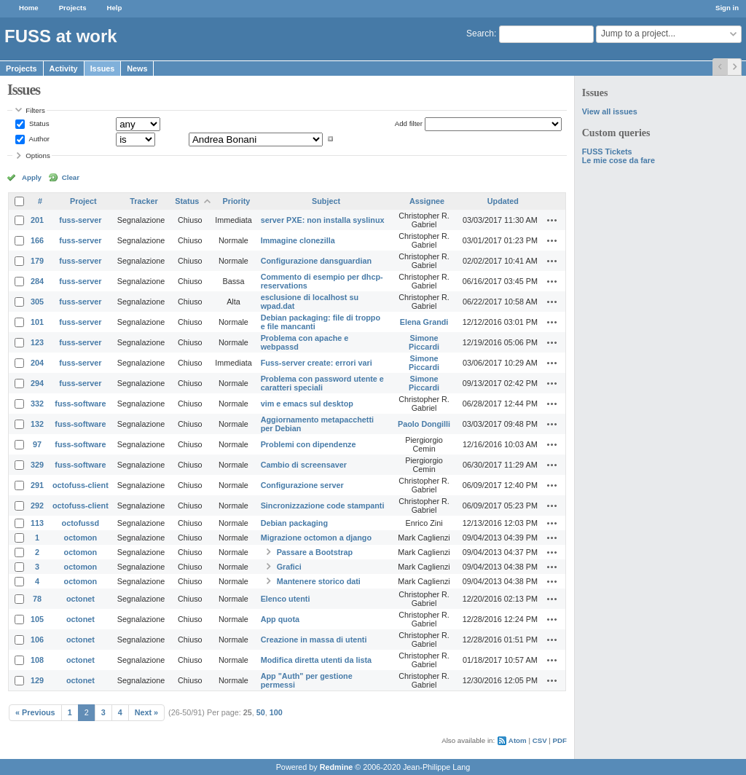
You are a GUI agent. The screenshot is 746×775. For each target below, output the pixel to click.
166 (37, 240)
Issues (102, 68)
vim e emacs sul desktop (307, 403)
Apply (32, 177)
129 (37, 680)
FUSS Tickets (607, 151)
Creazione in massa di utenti (314, 639)
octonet (80, 598)
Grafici (289, 566)
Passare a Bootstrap (315, 552)
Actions (552, 220)
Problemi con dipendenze (308, 444)
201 (37, 220)
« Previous (35, 712)
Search (480, 33)
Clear (70, 177)
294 (37, 383)
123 (37, 342)
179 (37, 260)
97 (37, 444)
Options (37, 156)
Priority (237, 201)
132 (37, 424)
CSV (540, 740)
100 (276, 712)
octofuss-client (80, 485)
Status (38, 123)
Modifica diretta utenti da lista (316, 660)
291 (37, 485)
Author (38, 139)
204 (37, 362)
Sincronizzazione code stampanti (323, 505)
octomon (81, 537)
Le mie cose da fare (618, 160)
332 (37, 403)
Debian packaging (294, 523)
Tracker (143, 201)
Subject (326, 201)
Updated (503, 201)
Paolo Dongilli (424, 424)
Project (83, 201)
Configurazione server (302, 485)
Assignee (426, 201)
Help (114, 8)
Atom (518, 740)
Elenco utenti (285, 598)
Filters (34, 110)
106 (37, 639)
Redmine (336, 767)
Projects (73, 8)
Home (29, 8)
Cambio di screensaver (304, 464)
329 (37, 464)
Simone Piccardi (424, 342)
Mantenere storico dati (319, 581)
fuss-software (80, 403)
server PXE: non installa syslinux (323, 220)
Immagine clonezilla (298, 240)
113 (37, 523)
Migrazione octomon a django (316, 537)
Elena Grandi (424, 322)
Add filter (409, 123)
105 (37, 619)
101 (37, 322)
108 (37, 660)
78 (37, 598)
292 (37, 505)
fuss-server (80, 220)
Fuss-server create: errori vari (316, 362)
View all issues (609, 111)
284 (37, 281)
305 (37, 301)
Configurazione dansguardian (316, 260)
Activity (64, 68)
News (137, 68)
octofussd (81, 523)
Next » (146, 712)
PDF (560, 740)
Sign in (727, 8)
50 (260, 712)
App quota (280, 619)
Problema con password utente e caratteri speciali (322, 383)
